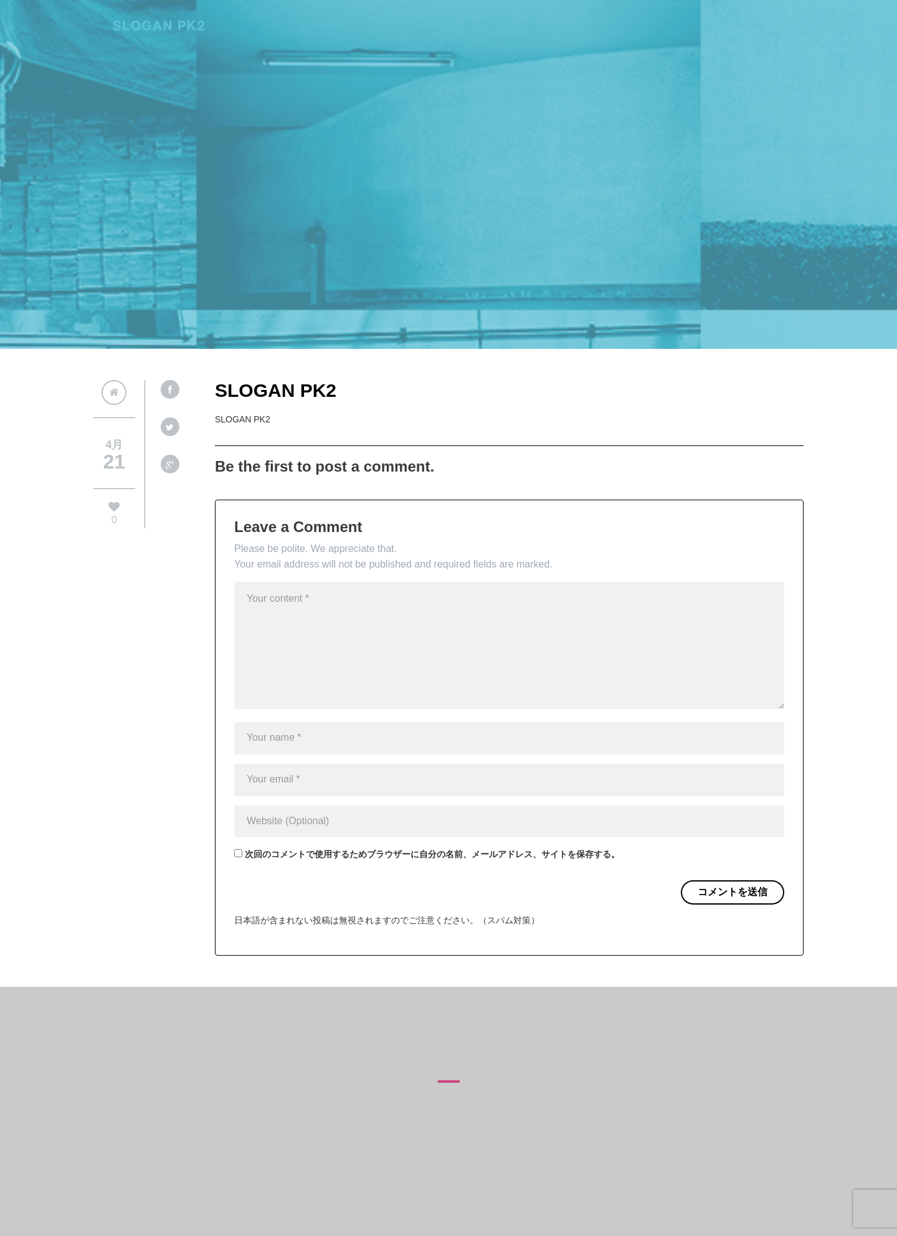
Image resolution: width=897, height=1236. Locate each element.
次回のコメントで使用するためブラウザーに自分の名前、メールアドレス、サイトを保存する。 (432, 854)
